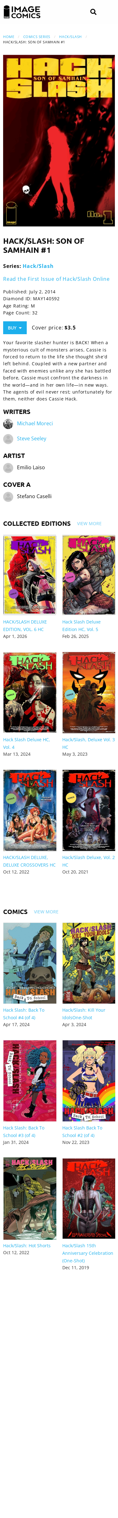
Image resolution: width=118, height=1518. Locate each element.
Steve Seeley (31, 438)
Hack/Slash (70, 36)
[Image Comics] (22, 12)
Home (8, 36)
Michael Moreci (35, 423)
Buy (15, 328)
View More (89, 523)
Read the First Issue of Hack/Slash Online (56, 278)
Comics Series (36, 36)
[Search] (93, 12)
